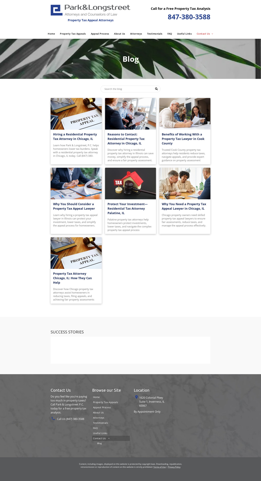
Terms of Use (159, 467)
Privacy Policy (174, 467)
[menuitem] (51, 34)
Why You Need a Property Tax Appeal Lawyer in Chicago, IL (184, 206)
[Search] (130, 89)
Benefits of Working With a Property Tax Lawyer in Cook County (183, 138)
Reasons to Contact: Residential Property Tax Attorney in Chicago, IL (126, 138)
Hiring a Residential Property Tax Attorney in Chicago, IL (75, 136)
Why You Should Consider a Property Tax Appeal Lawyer (74, 206)
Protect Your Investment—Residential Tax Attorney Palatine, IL (128, 208)
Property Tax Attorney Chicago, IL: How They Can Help (72, 278)
